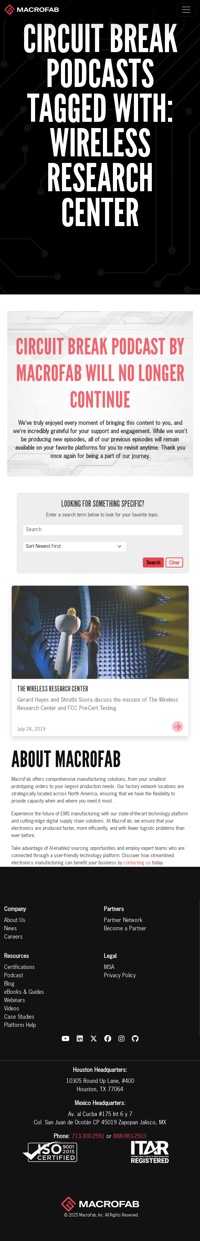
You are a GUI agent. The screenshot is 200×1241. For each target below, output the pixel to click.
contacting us (137, 863)
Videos (11, 1009)
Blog (9, 984)
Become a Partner (125, 929)
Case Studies (19, 1017)
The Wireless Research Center (52, 696)
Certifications (19, 967)
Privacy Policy (120, 976)
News (10, 929)
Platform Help (20, 1025)
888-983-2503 (129, 1137)
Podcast (13, 976)
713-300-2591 (88, 1137)
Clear (174, 563)
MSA (109, 967)
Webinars (14, 1001)
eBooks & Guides (24, 992)
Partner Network (123, 920)
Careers (13, 937)
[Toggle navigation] (186, 10)
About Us (14, 920)
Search (153, 563)
